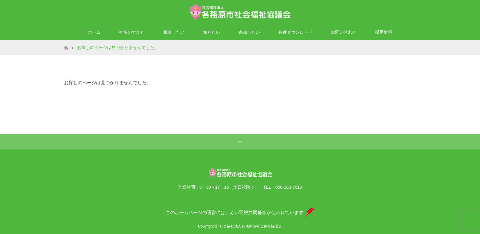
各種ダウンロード (295, 32)
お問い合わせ (344, 32)
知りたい (211, 32)
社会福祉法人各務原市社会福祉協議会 (250, 226)
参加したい (249, 32)
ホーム (94, 32)
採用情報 (383, 32)
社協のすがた (132, 32)
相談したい (174, 32)
